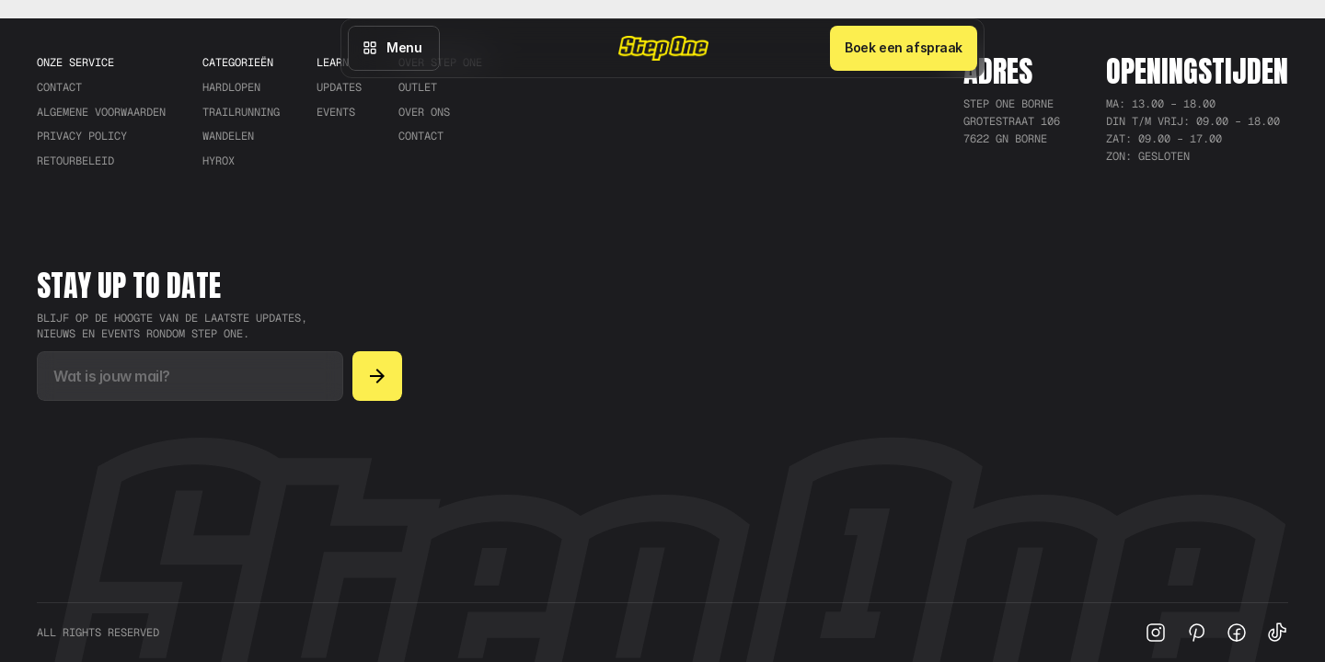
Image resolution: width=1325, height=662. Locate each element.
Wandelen (228, 136)
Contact (421, 136)
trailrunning (241, 112)
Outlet (417, 87)
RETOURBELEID (75, 161)
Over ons (424, 112)
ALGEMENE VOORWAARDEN (101, 112)
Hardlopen (231, 87)
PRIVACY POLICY (82, 136)
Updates (339, 87)
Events (336, 112)
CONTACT (59, 87)
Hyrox (218, 161)
